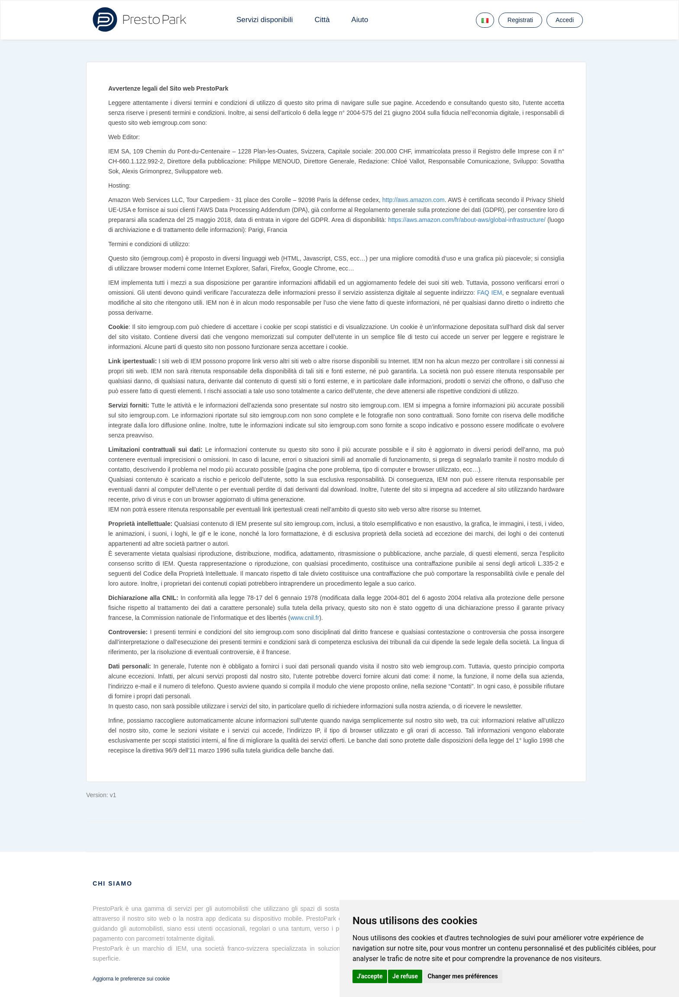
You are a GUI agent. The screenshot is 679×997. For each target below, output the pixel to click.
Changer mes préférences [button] (463, 976)
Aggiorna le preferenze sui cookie (131, 979)
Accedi (565, 19)
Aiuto (359, 20)
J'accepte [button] (370, 976)
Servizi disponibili (264, 20)
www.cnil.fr (304, 617)
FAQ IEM (489, 292)
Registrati (520, 19)
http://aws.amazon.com (413, 199)
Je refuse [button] (405, 976)
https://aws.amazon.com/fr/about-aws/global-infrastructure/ (466, 219)
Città (322, 20)
